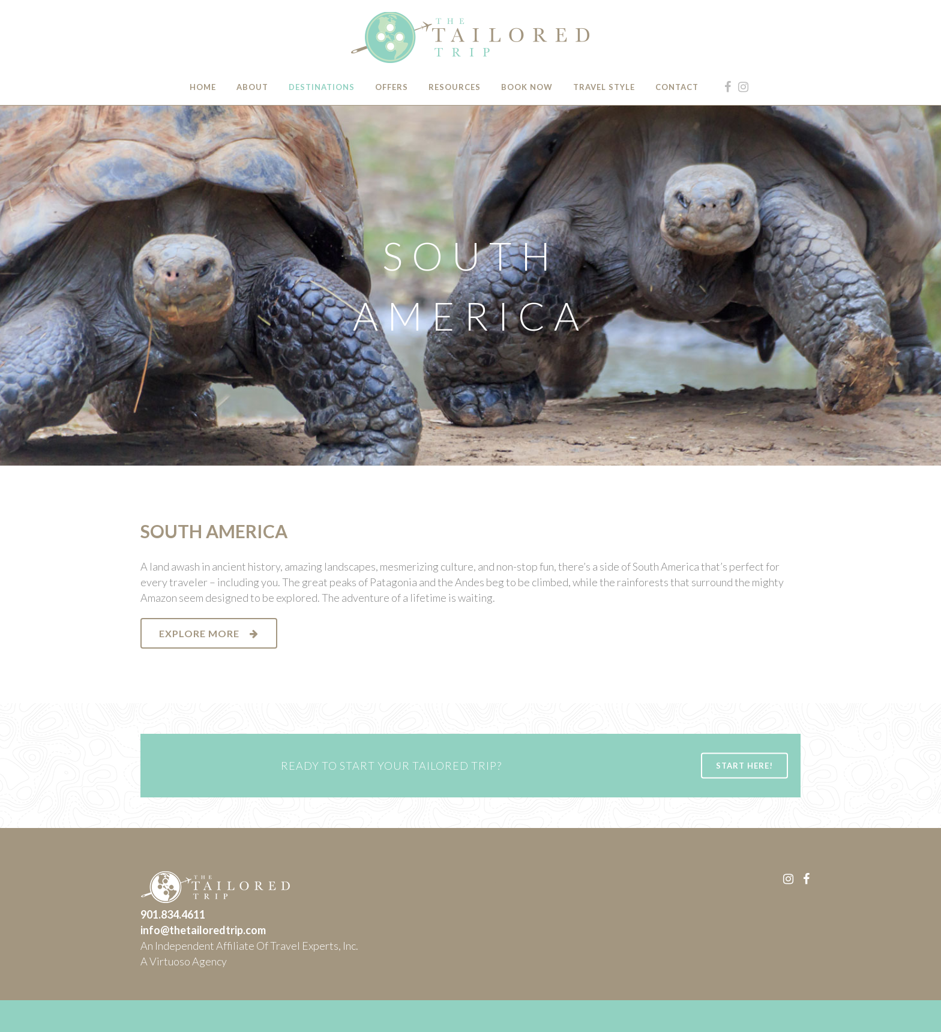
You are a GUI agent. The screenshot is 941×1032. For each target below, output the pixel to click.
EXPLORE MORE (209, 633)
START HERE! (744, 765)
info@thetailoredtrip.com (203, 930)
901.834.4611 (172, 914)
